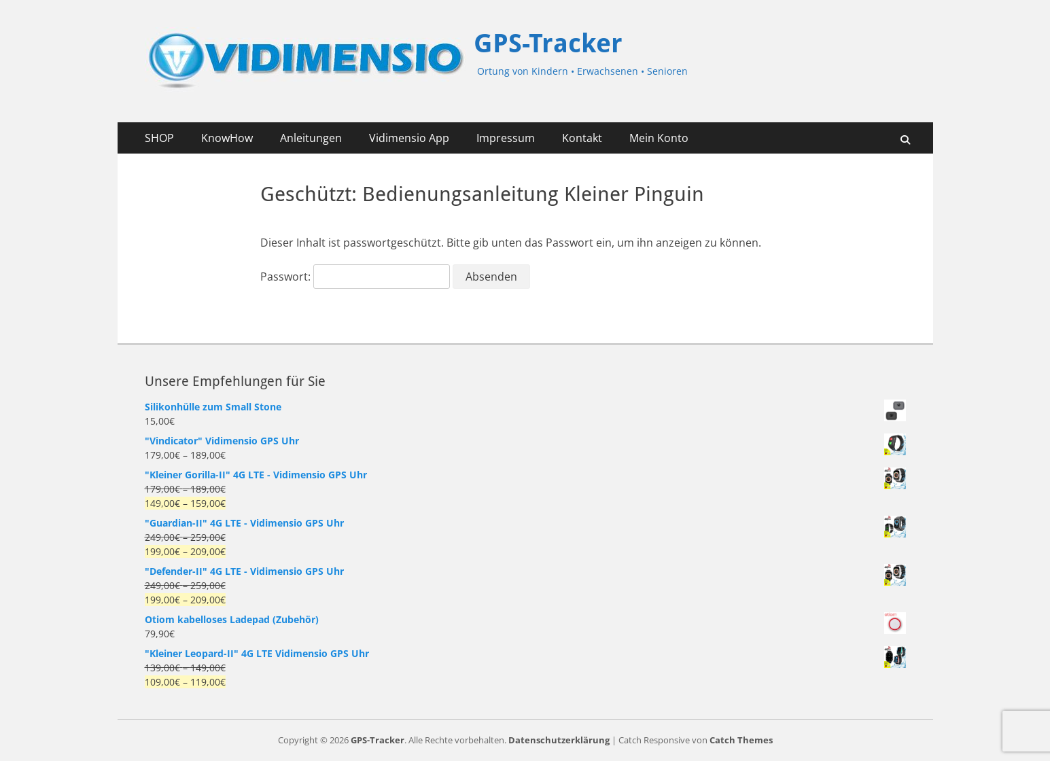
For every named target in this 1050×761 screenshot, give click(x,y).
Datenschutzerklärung (559, 740)
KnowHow (227, 137)
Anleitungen (311, 137)
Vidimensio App (409, 137)
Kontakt (582, 137)
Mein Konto (658, 137)
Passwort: (355, 276)
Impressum (505, 137)
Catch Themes (741, 740)
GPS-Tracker (548, 43)
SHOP (159, 137)
